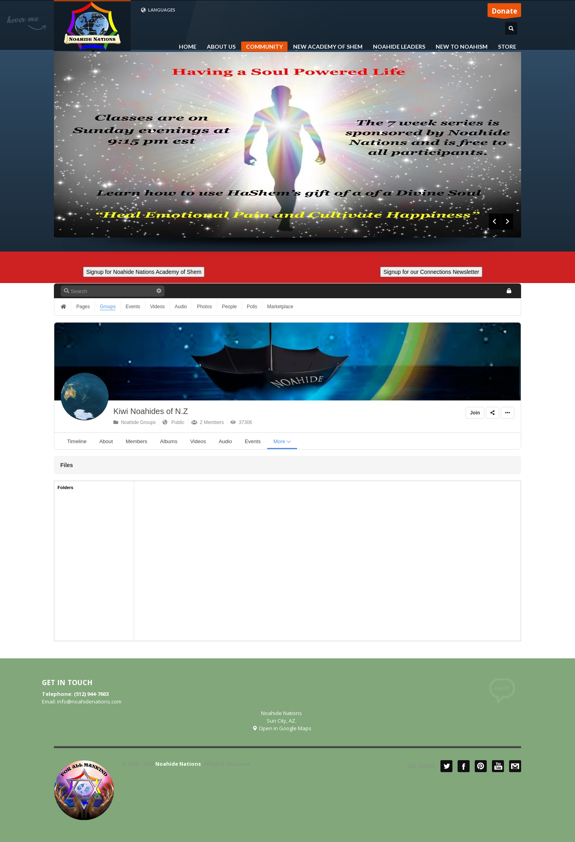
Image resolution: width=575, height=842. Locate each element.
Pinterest (481, 766)
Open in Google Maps (281, 728)
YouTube (498, 766)
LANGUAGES (158, 10)
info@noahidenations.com (89, 701)
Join (475, 413)
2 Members (207, 422)
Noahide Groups (134, 422)
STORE (507, 47)
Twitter (446, 766)
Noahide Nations (178, 763)
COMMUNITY (264, 46)
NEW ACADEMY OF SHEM (325, 47)
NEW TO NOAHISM (459, 47)
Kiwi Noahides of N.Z (150, 411)
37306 (241, 422)
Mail (515, 766)
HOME (187, 47)
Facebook (464, 766)
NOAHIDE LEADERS (396, 47)
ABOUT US (219, 47)
